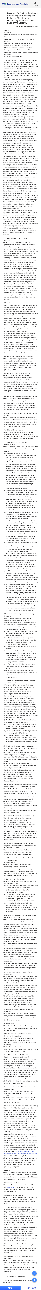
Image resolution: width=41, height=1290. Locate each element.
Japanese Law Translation (15, 4)
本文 (10, 1288)
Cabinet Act (11, 1187)
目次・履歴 (30, 1288)
